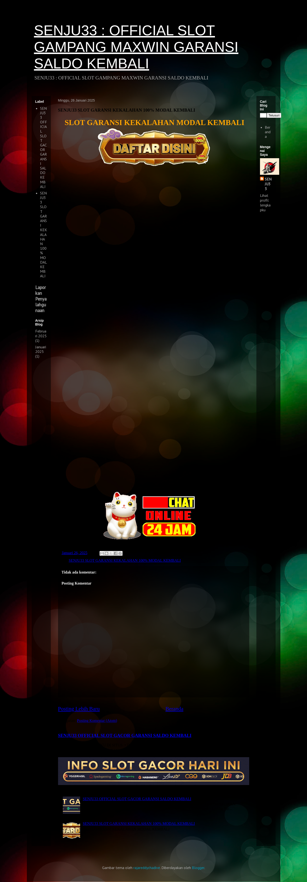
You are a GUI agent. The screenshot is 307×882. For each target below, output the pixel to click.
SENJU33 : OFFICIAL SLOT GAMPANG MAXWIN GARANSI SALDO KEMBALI (136, 47)
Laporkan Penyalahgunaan (41, 298)
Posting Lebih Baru (79, 709)
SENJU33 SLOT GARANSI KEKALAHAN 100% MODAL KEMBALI (125, 560)
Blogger (198, 867)
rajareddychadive (146, 867)
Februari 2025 (41, 333)
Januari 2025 (40, 349)
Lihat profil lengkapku (265, 202)
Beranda (174, 709)
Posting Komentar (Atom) (97, 721)
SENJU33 (268, 184)
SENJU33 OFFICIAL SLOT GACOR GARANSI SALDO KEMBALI (125, 735)
